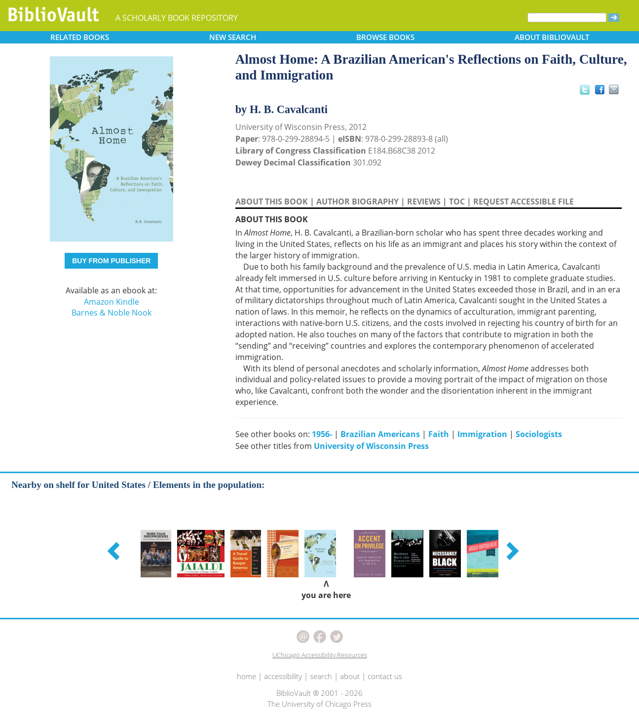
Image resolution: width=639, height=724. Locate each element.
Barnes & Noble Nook (111, 312)
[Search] (566, 17)
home (246, 676)
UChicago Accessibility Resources (319, 654)
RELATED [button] (79, 37)
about (350, 676)
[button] (115, 551)
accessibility (283, 676)
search (321, 676)
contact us (385, 676)
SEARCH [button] (232, 37)
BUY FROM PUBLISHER (111, 261)
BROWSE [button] (385, 37)
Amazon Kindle (111, 301)
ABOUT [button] (552, 37)
